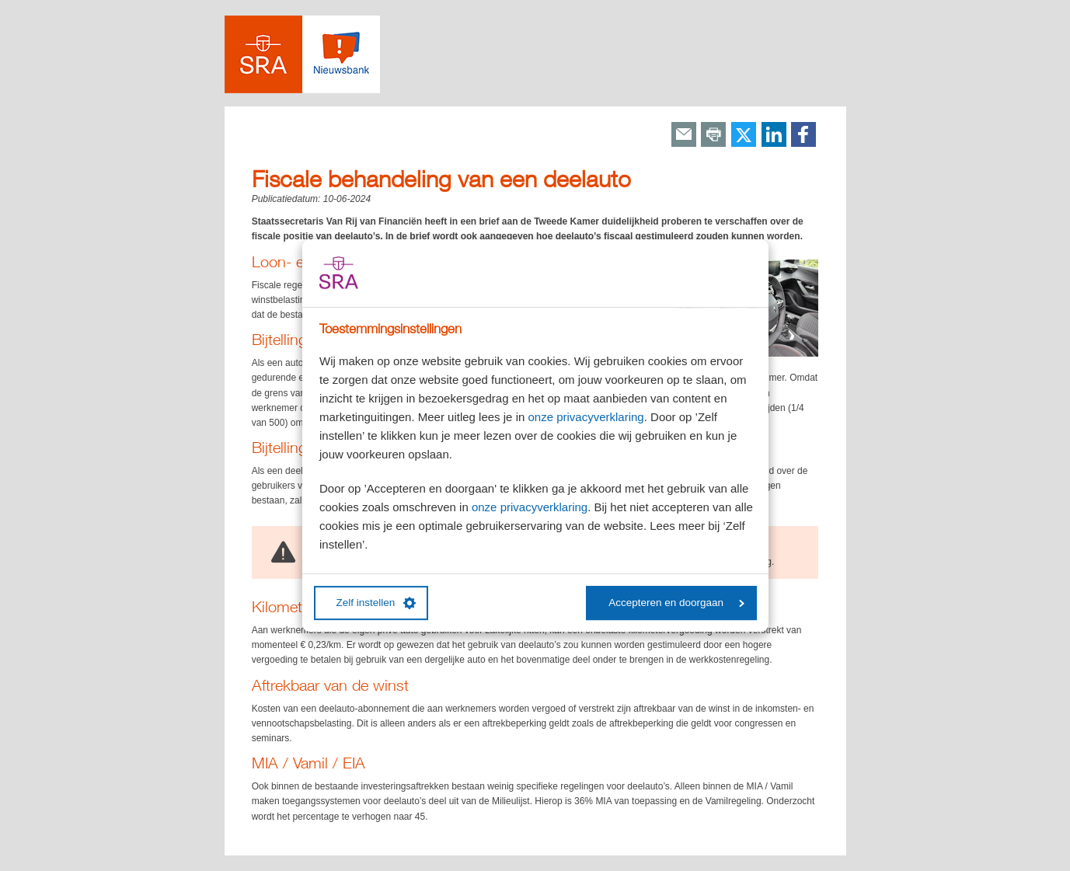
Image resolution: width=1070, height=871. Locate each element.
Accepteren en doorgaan (676, 602)
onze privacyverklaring (585, 416)
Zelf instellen (376, 603)
